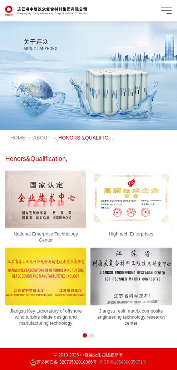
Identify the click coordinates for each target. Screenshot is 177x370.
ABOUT (41, 138)
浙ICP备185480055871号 (122, 362)
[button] (85, 335)
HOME (17, 138)
